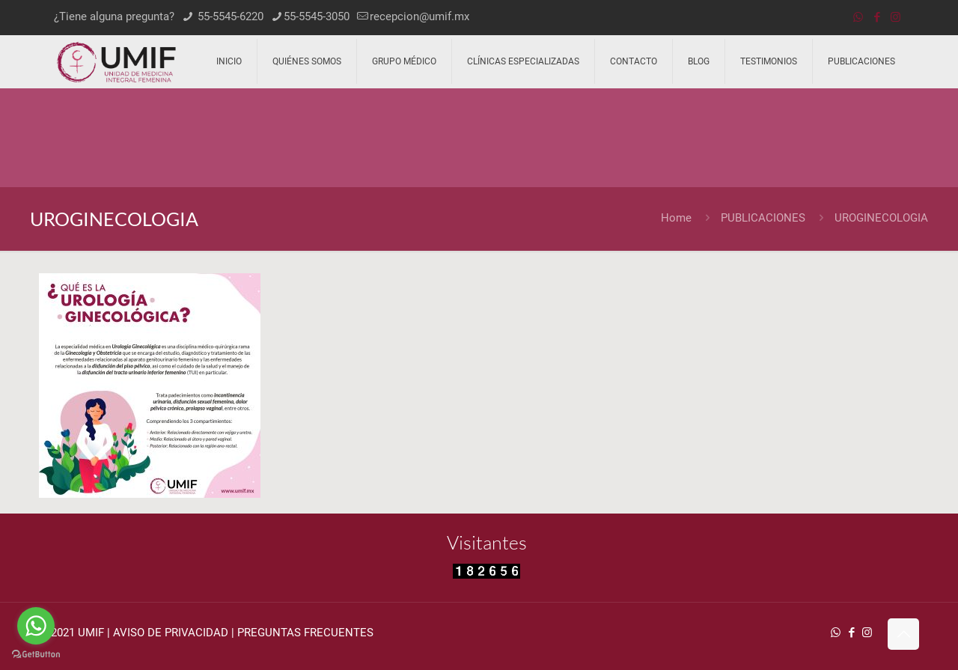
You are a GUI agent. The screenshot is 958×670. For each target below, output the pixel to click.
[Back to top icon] (903, 634)
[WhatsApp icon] (858, 17)
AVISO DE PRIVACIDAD (170, 632)
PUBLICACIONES (763, 218)
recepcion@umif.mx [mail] (419, 16)
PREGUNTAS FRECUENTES (305, 632)
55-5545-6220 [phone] (229, 16)
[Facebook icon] (876, 17)
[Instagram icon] (895, 17)
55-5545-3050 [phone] (317, 16)
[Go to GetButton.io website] (36, 655)
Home (676, 218)
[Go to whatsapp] (36, 626)
